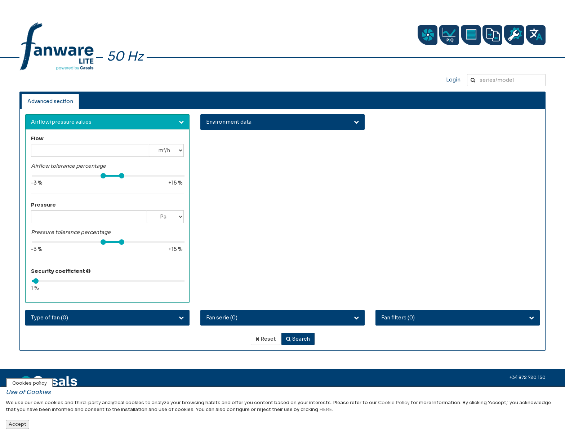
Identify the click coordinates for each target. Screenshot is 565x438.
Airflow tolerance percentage (68, 166)
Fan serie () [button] (221, 317)
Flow (37, 138)
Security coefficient (58, 271)
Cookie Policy (394, 402)
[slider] (103, 175)
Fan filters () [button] (398, 317)
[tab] (107, 122)
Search (298, 339)
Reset (265, 339)
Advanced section (50, 101)
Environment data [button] (229, 122)
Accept (17, 424)
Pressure (43, 205)
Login (453, 79)
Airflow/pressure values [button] (61, 122)
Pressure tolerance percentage (71, 232)
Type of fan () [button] (49, 317)
